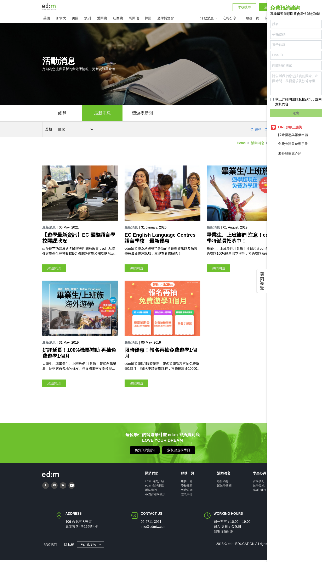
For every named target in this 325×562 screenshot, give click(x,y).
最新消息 (102, 115)
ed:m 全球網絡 (154, 487)
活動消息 (207, 20)
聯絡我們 (151, 491)
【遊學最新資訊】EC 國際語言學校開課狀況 (78, 240)
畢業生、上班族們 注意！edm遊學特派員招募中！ (242, 240)
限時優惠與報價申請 (289, 135)
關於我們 (49, 546)
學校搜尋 (244, 8)
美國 (75, 20)
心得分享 (230, 20)
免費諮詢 (187, 491)
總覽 (62, 115)
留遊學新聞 (142, 115)
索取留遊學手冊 (178, 452)
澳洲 (87, 20)
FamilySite (87, 546)
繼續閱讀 (54, 270)
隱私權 (68, 546)
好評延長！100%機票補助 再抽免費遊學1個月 (79, 355)
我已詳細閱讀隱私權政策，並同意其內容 (298, 101)
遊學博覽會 (165, 20)
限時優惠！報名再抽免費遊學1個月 (161, 355)
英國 (46, 20)
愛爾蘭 (102, 20)
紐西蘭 (118, 20)
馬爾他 (134, 20)
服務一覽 (252, 20)
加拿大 (61, 20)
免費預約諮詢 (145, 452)
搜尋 (256, 131)
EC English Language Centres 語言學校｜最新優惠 (160, 240)
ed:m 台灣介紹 (154, 483)
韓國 (148, 20)
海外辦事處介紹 (285, 153)
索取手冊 (187, 496)
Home (241, 145)
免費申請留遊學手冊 (289, 144)
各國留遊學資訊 (155, 496)
